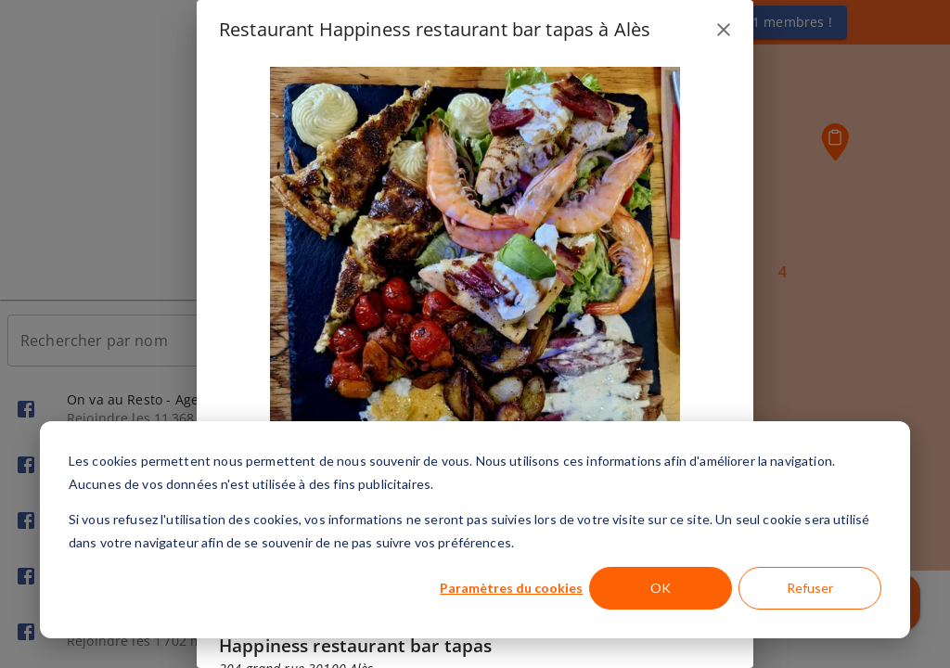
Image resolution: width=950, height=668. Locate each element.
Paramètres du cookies (511, 588)
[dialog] (475, 529)
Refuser (810, 588)
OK (660, 588)
